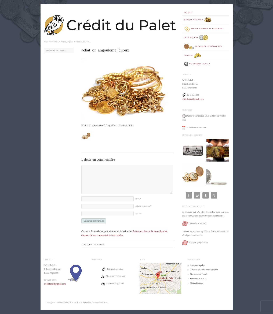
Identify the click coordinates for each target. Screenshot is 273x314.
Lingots (192, 55)
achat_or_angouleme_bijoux (105, 50)
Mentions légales (197, 265)
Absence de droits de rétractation (204, 269)
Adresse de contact (143, 206)
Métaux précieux (197, 20)
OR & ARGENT (196, 37)
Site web (138, 213)
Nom (138, 199)
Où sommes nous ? (197, 64)
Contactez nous (196, 283)
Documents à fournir (199, 274)
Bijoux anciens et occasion (203, 28)
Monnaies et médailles (203, 46)
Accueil (188, 12)
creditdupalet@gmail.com (193, 99)
